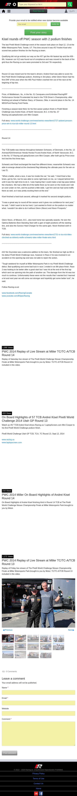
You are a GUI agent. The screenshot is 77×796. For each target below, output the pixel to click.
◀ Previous (7, 630)
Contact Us (38, 783)
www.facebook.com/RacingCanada (17, 293)
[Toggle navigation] (9, 11)
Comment (7, 719)
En (71, 11)
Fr (74, 11)
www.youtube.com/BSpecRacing (16, 296)
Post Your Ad (38, 11)
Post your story (38, 32)
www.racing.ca (8, 440)
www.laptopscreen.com (12, 442)
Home (38, 788)
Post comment (9, 753)
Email (5, 698)
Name (5, 688)
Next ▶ (71, 630)
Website (5, 709)
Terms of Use (38, 779)
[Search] (69, 4)
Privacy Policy (38, 774)
